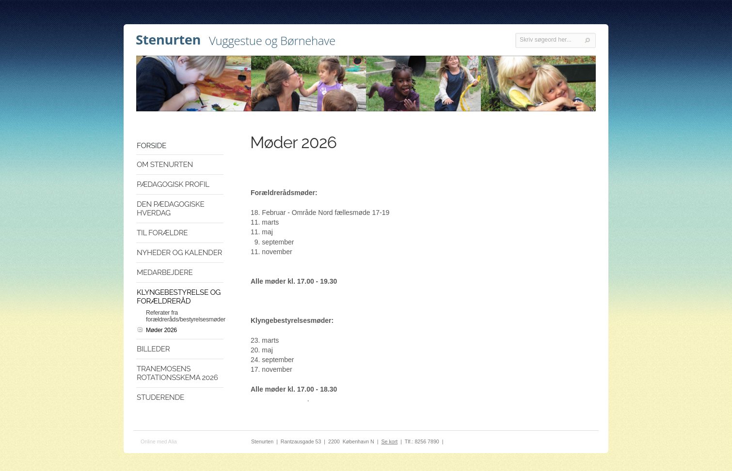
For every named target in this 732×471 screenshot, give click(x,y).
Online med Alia (159, 441)
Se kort (389, 441)
